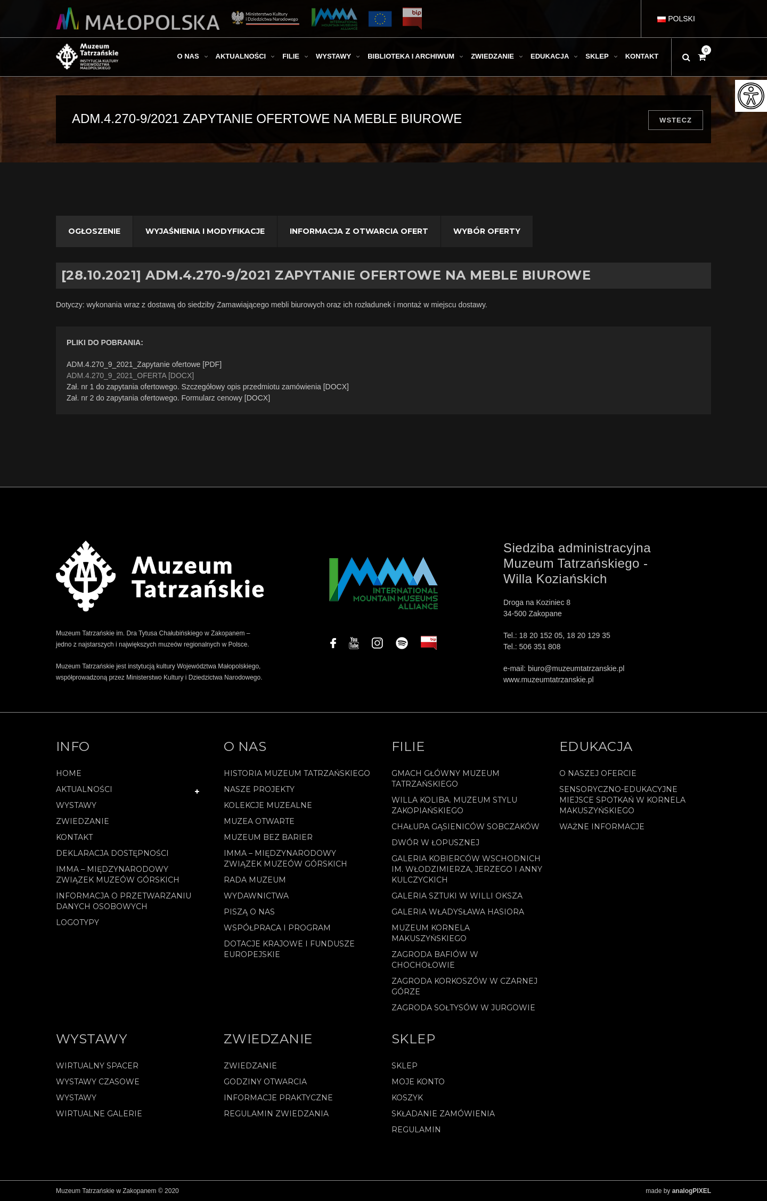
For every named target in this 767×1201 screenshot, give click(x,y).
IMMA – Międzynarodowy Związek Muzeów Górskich (117, 874)
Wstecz (675, 120)
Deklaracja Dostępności (112, 853)
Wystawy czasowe (98, 1081)
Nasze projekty (259, 789)
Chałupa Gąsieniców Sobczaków (465, 826)
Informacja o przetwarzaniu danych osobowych (123, 901)
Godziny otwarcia (265, 1081)
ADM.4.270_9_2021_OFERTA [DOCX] (130, 375)
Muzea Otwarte (259, 821)
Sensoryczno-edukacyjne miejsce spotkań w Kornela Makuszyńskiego (622, 800)
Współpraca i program (277, 928)
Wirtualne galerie (99, 1113)
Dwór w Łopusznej (435, 842)
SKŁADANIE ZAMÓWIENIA (443, 1113)
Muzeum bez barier (268, 837)
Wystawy (76, 805)
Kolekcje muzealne (268, 805)
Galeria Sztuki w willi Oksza (457, 896)
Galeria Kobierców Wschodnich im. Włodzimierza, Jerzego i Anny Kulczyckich (466, 869)
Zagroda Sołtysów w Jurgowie (463, 1007)
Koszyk (407, 1097)
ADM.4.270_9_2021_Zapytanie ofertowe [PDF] (144, 364)
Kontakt (74, 837)
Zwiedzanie (82, 821)
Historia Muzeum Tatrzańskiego (297, 773)
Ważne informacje (601, 826)
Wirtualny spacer (97, 1066)
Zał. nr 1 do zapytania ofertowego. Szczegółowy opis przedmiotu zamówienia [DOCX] (208, 386)
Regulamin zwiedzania (276, 1113)
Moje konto (418, 1081)
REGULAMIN (416, 1129)
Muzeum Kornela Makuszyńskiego (430, 933)
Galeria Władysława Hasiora (457, 912)
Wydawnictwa (256, 896)
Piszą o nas (249, 912)
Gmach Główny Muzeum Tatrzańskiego (445, 779)
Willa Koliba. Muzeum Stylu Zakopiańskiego (454, 805)
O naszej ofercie (598, 773)
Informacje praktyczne (278, 1097)
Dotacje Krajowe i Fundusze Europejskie (289, 949)
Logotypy (77, 922)
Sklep (404, 1066)
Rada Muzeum (255, 880)
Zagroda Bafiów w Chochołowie (434, 960)
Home (68, 773)
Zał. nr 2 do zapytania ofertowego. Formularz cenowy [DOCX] (168, 398)
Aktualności (84, 789)
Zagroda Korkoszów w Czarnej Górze (464, 986)
